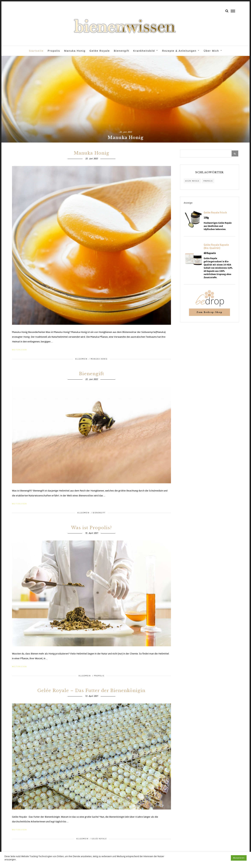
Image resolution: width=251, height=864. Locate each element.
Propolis (54, 50)
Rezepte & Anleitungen (179, 50)
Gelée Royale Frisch (215, 211)
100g (206, 216)
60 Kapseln (210, 252)
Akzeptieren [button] (238, 858)
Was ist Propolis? (91, 526)
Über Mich (211, 50)
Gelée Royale (100, 50)
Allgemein (81, 357)
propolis (208, 179)
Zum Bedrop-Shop (209, 311)
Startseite (36, 50)
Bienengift (121, 50)
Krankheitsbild (144, 50)
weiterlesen (19, 348)
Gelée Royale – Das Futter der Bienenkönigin (91, 689)
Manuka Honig (74, 50)
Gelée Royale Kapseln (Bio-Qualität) (216, 245)
